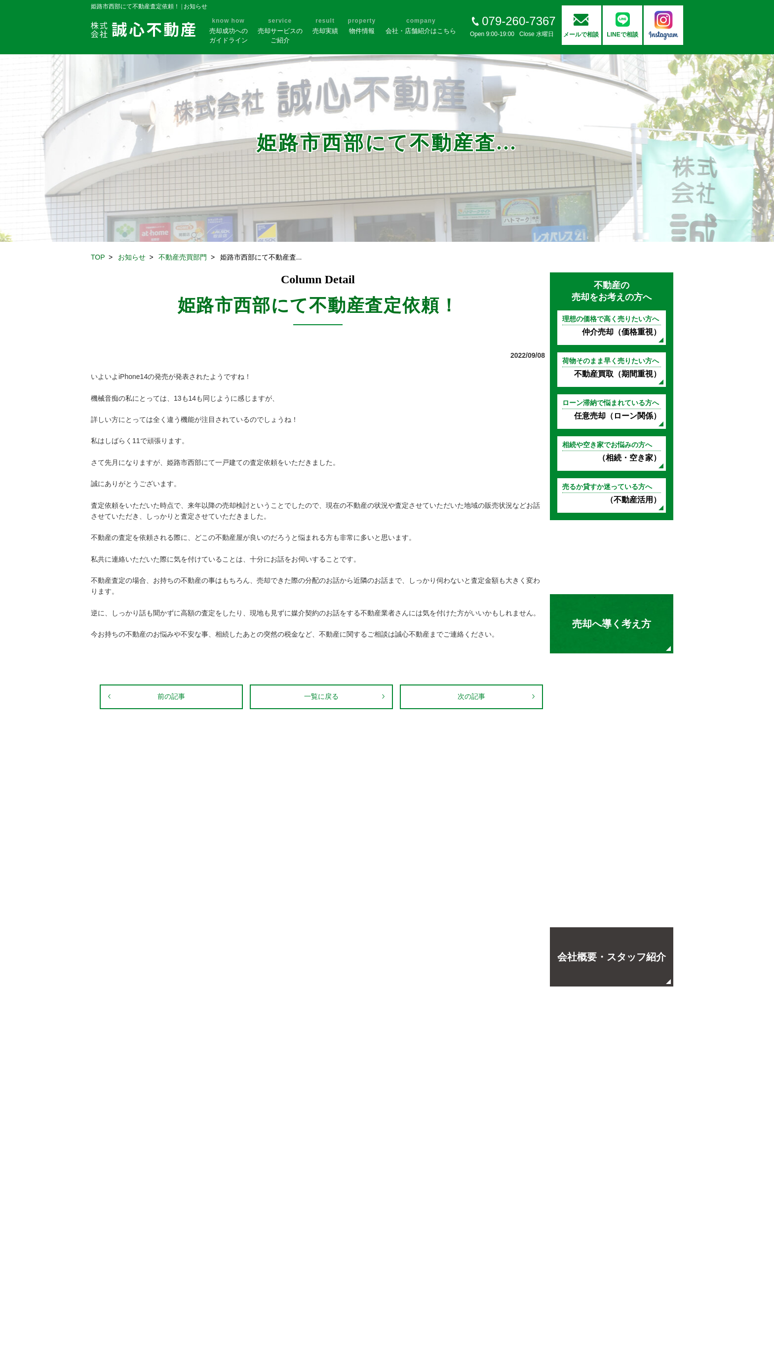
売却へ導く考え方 (611, 623)
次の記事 (471, 696)
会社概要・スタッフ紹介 (611, 956)
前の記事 (171, 696)
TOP (98, 257)
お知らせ (132, 257)
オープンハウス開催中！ (611, 823)
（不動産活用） (611, 493)
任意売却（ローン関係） (611, 409)
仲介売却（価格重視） (611, 325)
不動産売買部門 (182, 257)
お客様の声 (611, 690)
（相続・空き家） (611, 451)
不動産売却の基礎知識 (611, 557)
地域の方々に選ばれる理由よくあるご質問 (611, 890)
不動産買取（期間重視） (611, 367)
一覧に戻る (321, 696)
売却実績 (611, 757)
